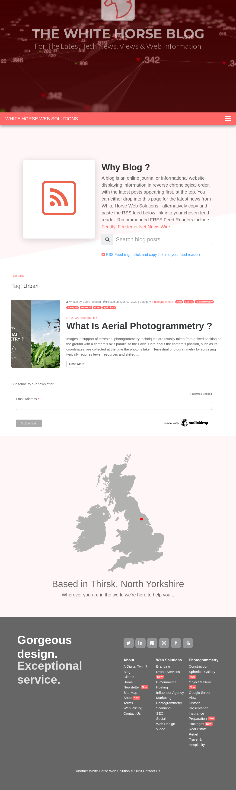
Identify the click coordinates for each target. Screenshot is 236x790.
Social (161, 718)
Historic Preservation (198, 705)
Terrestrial (86, 307)
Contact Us (132, 713)
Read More (76, 364)
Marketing (164, 698)
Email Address (28, 399)
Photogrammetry (162, 301)
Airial (179, 302)
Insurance (196, 713)
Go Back (18, 275)
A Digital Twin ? (135, 666)
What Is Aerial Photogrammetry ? (139, 326)
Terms (128, 703)
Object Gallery (200, 682)
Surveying (72, 307)
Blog (127, 672)
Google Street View (199, 695)
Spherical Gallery (202, 672)
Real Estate (198, 729)
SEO (160, 713)
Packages (196, 724)
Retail (193, 734)
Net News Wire (154, 226)
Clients (129, 677)
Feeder (125, 226)
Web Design (165, 724)
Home (128, 682)
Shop (128, 698)
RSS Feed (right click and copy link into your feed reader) (153, 255)
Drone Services (168, 672)
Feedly (108, 226)
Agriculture (109, 307)
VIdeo (160, 729)
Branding (163, 666)
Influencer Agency (170, 692)
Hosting (162, 687)
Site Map (130, 692)
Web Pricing (133, 708)
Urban (97, 307)
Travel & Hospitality (197, 742)
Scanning (163, 708)
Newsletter (132, 687)
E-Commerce (166, 682)
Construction (198, 666)
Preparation (198, 718)
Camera (189, 302)
